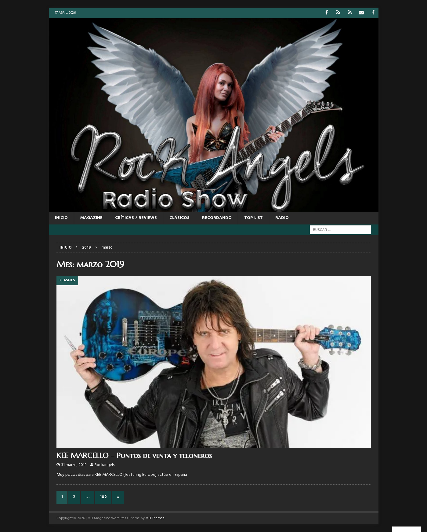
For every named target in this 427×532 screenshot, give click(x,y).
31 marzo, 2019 (73, 465)
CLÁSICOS (179, 217)
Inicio (61, 217)
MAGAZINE (91, 217)
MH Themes (155, 518)
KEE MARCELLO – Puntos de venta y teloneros (134, 455)
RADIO (282, 217)
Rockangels (104, 465)
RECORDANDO (217, 217)
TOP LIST (253, 217)
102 (103, 497)
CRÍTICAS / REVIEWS (136, 217)
